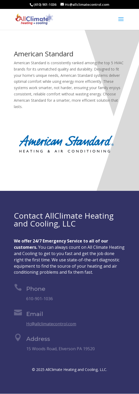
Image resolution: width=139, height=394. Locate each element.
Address (38, 339)
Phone (36, 289)
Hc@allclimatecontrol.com (51, 323)
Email (34, 314)
